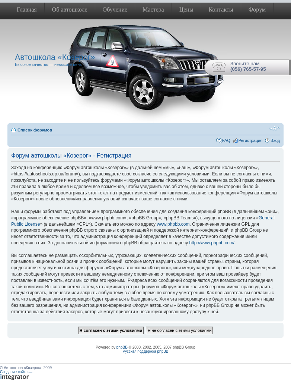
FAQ (226, 140)
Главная (27, 9)
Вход (275, 140)
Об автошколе (69, 9)
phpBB (122, 347)
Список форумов (34, 130)
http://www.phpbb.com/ (211, 242)
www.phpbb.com (173, 224)
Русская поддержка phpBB (145, 351)
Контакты (221, 9)
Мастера (153, 9)
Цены (186, 9)
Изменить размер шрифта (274, 128)
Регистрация (250, 140)
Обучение (115, 9)
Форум (257, 9)
